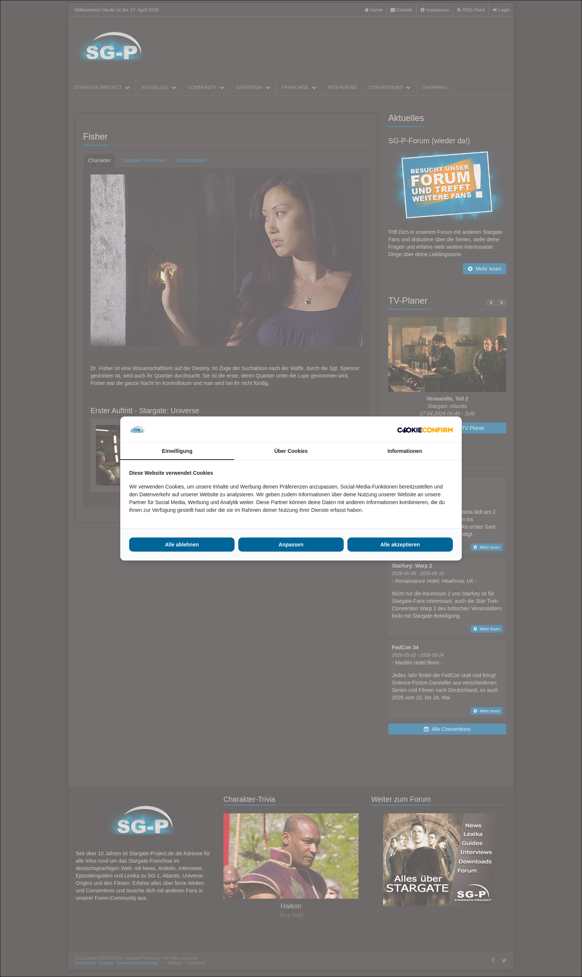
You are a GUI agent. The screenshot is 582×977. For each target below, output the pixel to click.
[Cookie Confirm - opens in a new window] (425, 429)
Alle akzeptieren (400, 545)
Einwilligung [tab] (177, 451)
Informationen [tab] (405, 451)
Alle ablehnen (182, 545)
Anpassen (291, 545)
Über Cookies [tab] (291, 451)
